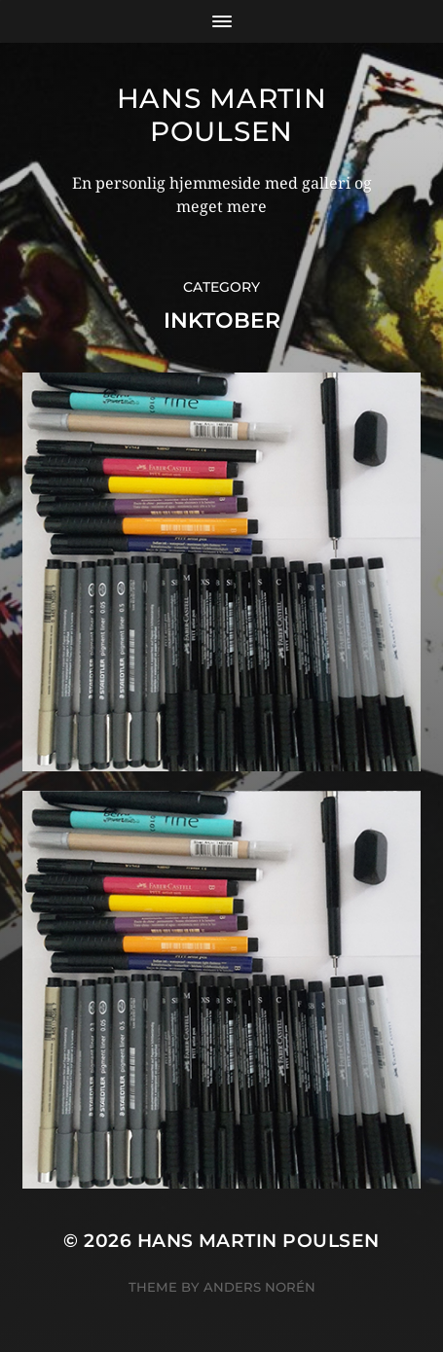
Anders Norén (259, 1287)
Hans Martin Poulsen (222, 115)
